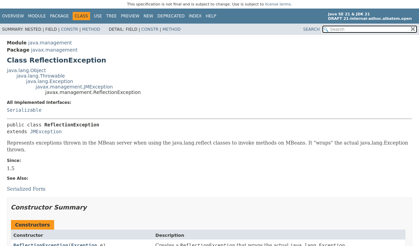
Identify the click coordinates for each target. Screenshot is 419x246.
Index (195, 16)
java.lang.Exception (49, 81)
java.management (50, 42)
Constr (69, 29)
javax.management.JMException (74, 87)
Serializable (24, 110)
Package (59, 16)
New (148, 16)
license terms (278, 4)
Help (211, 16)
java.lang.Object (26, 70)
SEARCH (311, 29)
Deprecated (171, 16)
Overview (13, 16)
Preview (130, 16)
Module (37, 16)
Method (91, 29)
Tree (111, 16)
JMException (46, 131)
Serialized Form (26, 189)
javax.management (54, 50)
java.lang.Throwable (40, 76)
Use (98, 16)
